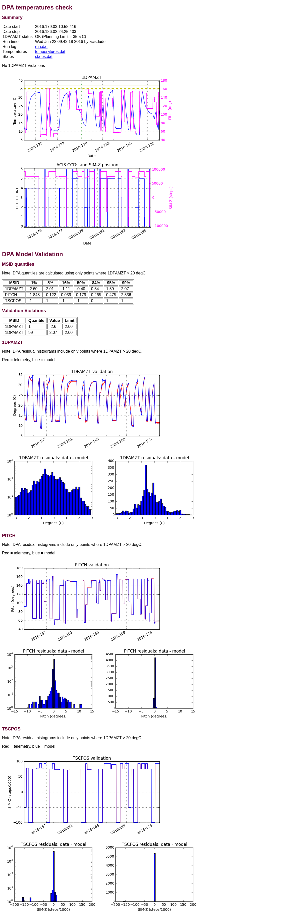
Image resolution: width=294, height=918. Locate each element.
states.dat (43, 56)
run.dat (41, 46)
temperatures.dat (50, 51)
